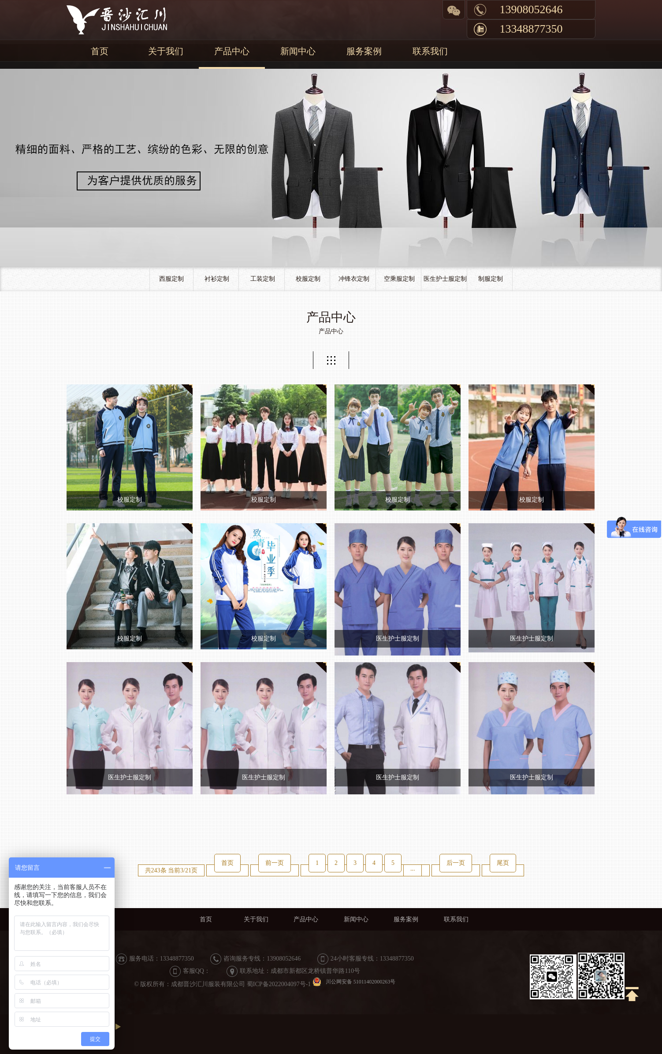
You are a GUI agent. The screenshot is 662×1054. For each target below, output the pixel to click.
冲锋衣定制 (353, 279)
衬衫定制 (217, 279)
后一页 (455, 863)
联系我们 (430, 51)
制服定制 (490, 279)
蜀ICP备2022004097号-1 (279, 984)
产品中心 (231, 51)
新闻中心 (298, 51)
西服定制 (171, 279)
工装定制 (262, 279)
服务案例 (364, 51)
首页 (99, 51)
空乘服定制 (399, 279)
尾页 (503, 863)
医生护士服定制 (445, 279)
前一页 (274, 863)
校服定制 (308, 279)
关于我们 (165, 51)
